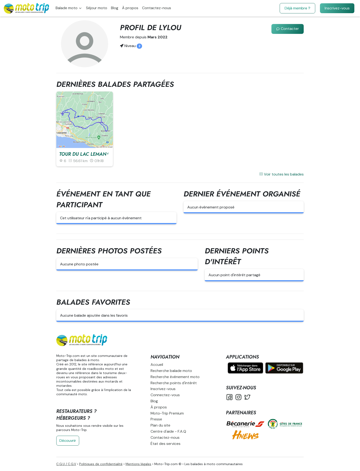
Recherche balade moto (171, 370)
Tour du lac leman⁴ (83, 154)
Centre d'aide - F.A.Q (168, 431)
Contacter (287, 28)
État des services (165, 443)
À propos (130, 7)
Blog (114, 7)
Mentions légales (138, 464)
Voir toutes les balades (281, 174)
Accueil (157, 364)
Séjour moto (96, 7)
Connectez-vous (165, 394)
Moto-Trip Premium (167, 413)
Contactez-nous (156, 7)
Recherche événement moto (175, 376)
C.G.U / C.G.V (66, 464)
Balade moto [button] (67, 7)
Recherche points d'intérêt (174, 382)
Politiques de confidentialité (101, 464)
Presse (156, 419)
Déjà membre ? (297, 8)
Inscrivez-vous (337, 8)
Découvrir (67, 440)
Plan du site (160, 425)
